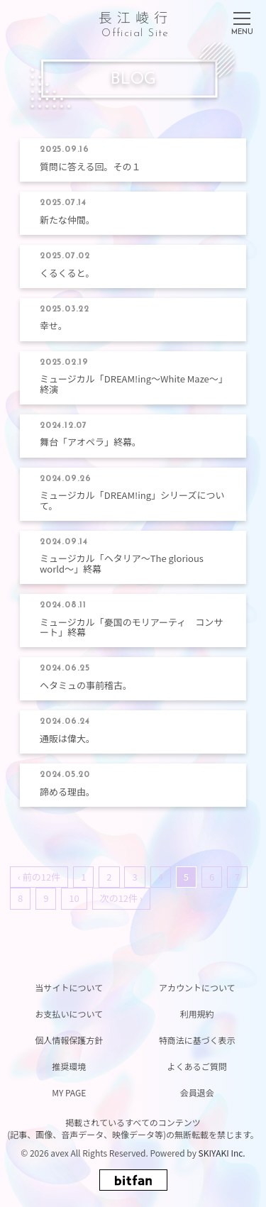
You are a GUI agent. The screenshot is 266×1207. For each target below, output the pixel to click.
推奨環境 (69, 1066)
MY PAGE (69, 1092)
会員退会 (197, 1092)
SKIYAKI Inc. (222, 1153)
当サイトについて (69, 987)
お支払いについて (69, 1014)
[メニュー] (242, 21)
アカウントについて (197, 987)
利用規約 (197, 1014)
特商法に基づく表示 (197, 1040)
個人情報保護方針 (69, 1040)
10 (74, 898)
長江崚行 (135, 21)
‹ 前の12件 (39, 876)
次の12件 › (121, 898)
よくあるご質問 (197, 1066)
